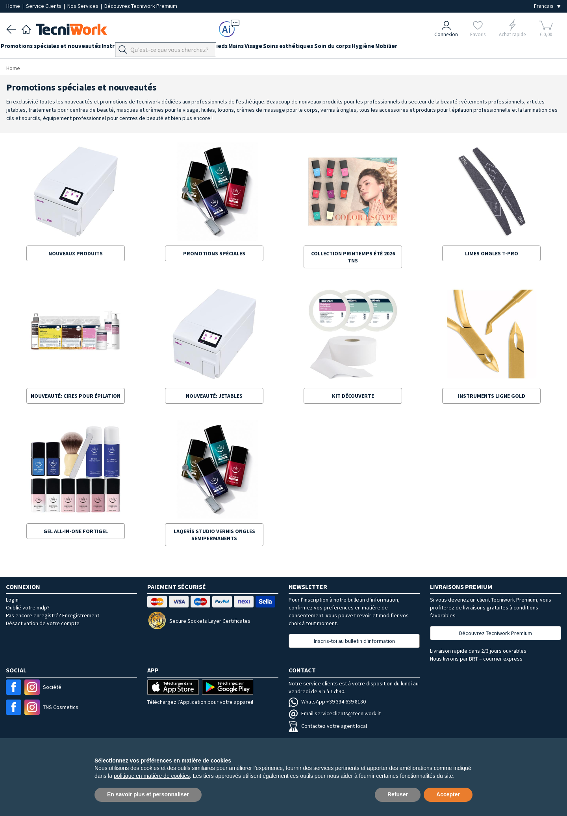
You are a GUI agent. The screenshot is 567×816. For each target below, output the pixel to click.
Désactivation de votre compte (43, 623)
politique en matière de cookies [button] (152, 776)
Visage (286, 48)
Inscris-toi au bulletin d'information (354, 640)
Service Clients (44, 5)
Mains (263, 48)
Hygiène (412, 48)
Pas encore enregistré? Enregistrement (52, 615)
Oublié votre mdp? (28, 607)
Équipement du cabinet (196, 48)
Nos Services (83, 5)
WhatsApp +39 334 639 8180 (327, 701)
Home (13, 5)
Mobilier (441, 48)
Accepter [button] (448, 794)
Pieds (242, 48)
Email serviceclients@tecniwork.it (335, 713)
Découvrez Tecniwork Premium (140, 5)
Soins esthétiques (327, 48)
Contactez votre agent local (328, 725)
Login (12, 599)
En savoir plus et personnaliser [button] (148, 794)
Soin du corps (376, 48)
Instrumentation (135, 48)
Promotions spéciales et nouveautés (56, 48)
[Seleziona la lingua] (547, 6)
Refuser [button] (397, 794)
